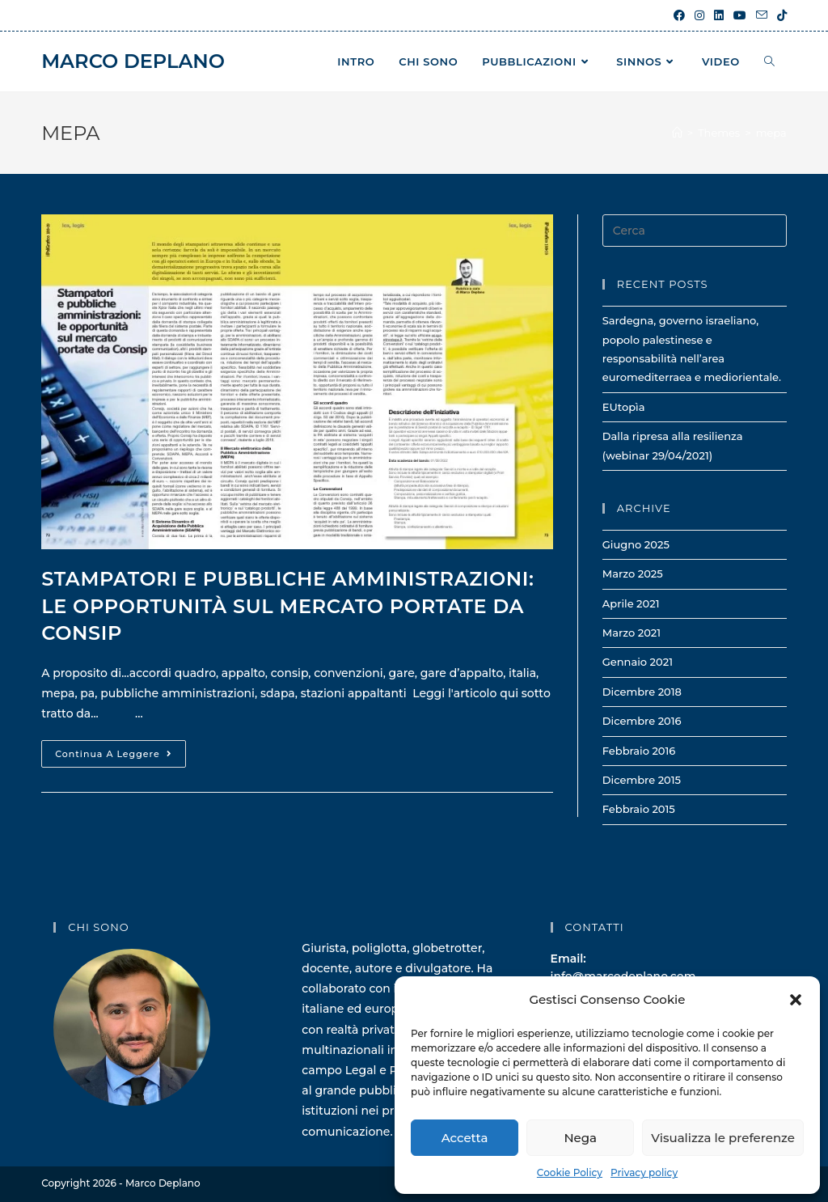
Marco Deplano (133, 61)
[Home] (677, 132)
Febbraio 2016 (639, 750)
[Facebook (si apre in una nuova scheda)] (679, 15)
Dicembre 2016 (642, 720)
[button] (796, 1000)
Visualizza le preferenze (723, 1137)
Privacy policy (644, 1172)
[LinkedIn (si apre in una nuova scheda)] (719, 15)
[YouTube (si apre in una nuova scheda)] (740, 15)
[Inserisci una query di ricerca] (694, 230)
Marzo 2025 (632, 573)
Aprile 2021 (631, 603)
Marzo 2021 (631, 632)
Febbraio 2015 (638, 808)
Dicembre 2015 (641, 779)
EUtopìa (623, 406)
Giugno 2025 (636, 544)
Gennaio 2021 (637, 661)
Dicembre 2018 (642, 691)
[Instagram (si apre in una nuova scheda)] (699, 15)
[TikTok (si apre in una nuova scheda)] (779, 15)
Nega (580, 1137)
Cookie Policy (569, 1172)
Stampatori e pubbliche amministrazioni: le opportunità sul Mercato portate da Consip (287, 606)
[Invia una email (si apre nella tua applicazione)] (761, 15)
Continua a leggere (120, 757)
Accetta (464, 1137)
